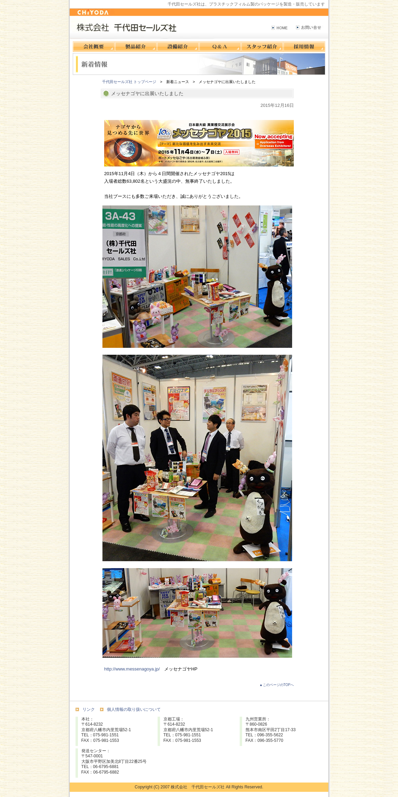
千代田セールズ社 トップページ (129, 82)
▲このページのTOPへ (276, 685)
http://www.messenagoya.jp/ (132, 669)
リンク (88, 709)
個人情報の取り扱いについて (134, 709)
